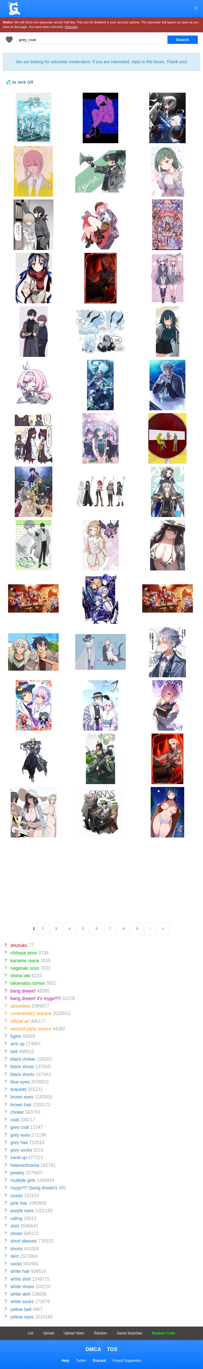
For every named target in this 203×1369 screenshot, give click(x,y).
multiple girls (23, 1180)
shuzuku (18, 945)
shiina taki (20, 975)
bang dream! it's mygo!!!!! (35, 998)
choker (17, 1112)
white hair (20, 1271)
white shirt (20, 1279)
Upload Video (74, 1333)
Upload (48, 1333)
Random (100, 1333)
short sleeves (23, 1241)
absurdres (20, 1006)
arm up (17, 1043)
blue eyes (20, 1081)
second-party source (30, 1028)
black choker (23, 1059)
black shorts (22, 1074)
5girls (15, 1036)
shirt (14, 1225)
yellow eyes (22, 1316)
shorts (16, 1248)
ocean (16, 1195)
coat (14, 1119)
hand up (18, 1157)
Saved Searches (129, 1333)
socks (16, 1263)
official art (19, 1021)
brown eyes (22, 1096)
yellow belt (21, 1309)
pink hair (18, 1203)
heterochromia (24, 1165)
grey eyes (20, 1135)
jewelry (17, 1172)
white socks (22, 1301)
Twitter (81, 1361)
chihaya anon (23, 952)
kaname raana (24, 960)
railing (16, 1218)
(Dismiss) (71, 27)
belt (14, 1051)
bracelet (18, 1089)
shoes (16, 1233)
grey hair (19, 1142)
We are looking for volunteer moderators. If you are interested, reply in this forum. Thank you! (101, 61)
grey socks (21, 1150)
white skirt (20, 1294)
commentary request (30, 1013)
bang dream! (23, 990)
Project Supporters (126, 1361)
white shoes (22, 1286)
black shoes (22, 1066)
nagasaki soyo (24, 968)
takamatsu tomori (27, 983)
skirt (14, 1256)
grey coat (19, 1127)
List (31, 1333)
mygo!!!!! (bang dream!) (33, 1187)
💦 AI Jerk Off (19, 82)
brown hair (21, 1104)
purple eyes (22, 1210)
